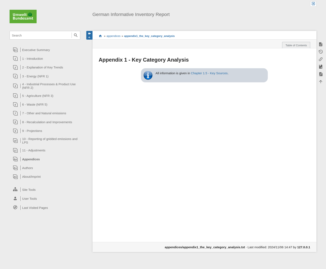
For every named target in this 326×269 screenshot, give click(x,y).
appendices (113, 36)
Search (76, 35)
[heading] (45, 50)
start (100, 35)
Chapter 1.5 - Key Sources (209, 73)
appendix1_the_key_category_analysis (149, 36)
